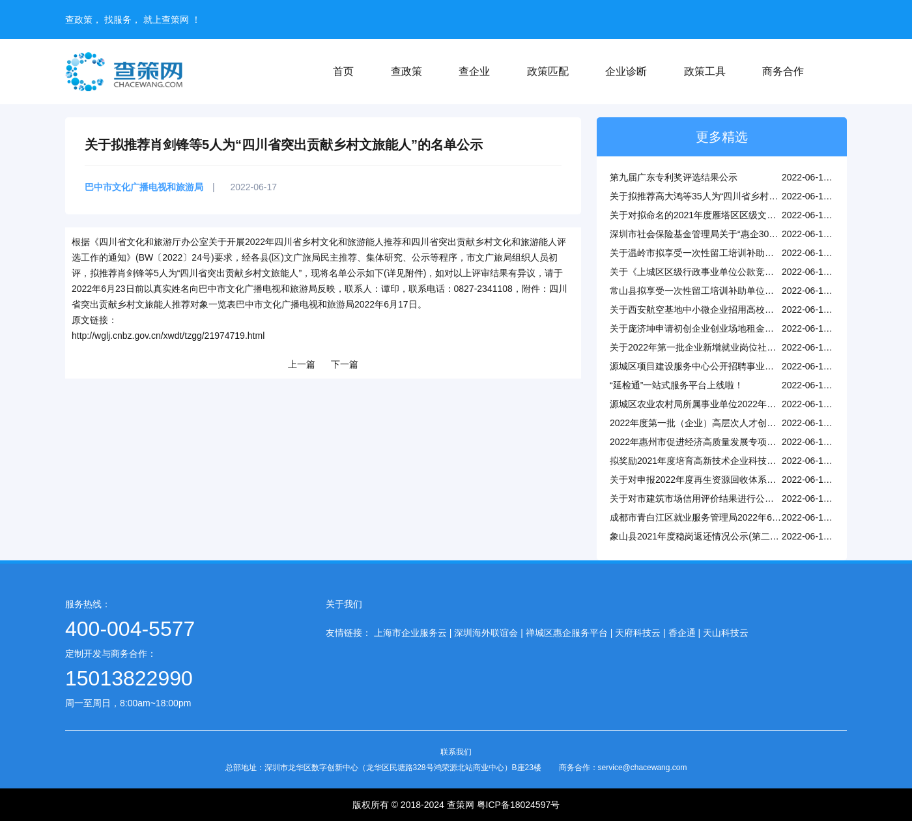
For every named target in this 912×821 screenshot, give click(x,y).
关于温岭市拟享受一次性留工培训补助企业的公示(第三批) (727, 253)
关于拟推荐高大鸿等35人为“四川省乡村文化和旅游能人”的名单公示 (745, 196)
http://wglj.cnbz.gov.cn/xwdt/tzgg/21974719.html (168, 335)
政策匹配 (548, 71)
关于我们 (344, 604)
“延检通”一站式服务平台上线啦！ (676, 385)
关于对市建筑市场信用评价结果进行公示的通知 (705, 498)
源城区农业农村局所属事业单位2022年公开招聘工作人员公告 (734, 404)
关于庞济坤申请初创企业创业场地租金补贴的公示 (710, 328)
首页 (343, 71)
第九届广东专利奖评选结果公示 (673, 177)
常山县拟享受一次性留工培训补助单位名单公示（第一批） (728, 290)
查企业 (474, 71)
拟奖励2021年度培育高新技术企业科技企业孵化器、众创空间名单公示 (752, 460)
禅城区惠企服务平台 (567, 632)
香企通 (682, 632)
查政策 (406, 71)
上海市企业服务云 (410, 632)
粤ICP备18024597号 (518, 804)
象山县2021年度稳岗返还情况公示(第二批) (696, 536)
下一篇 (344, 364)
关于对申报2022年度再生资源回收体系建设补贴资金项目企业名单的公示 (757, 479)
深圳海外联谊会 (486, 632)
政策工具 (705, 71)
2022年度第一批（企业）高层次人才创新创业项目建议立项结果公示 (747, 423)
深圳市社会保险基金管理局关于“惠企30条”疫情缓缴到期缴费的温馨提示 (755, 234)
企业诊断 (626, 71)
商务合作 (783, 71)
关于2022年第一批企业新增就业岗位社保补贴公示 (711, 347)
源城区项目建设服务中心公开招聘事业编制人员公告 (714, 366)
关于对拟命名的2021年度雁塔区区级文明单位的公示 (715, 215)
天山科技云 (725, 632)
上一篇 (301, 364)
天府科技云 (638, 632)
